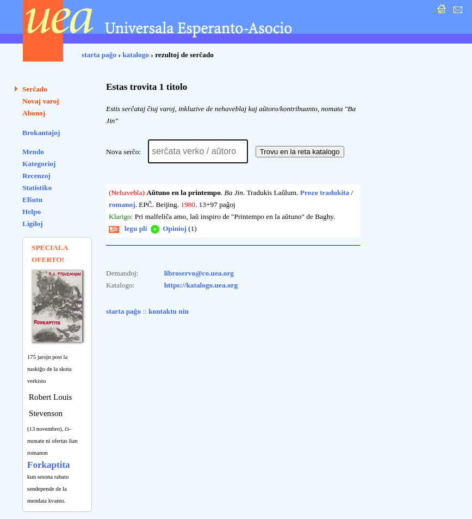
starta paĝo (99, 55)
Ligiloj (32, 223)
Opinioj (168, 228)
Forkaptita (48, 465)
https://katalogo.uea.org (201, 285)
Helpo (31, 211)
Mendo (33, 152)
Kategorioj (38, 164)
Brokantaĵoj (41, 133)
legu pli (128, 228)
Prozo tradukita (324, 192)
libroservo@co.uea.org (199, 273)
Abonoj (33, 113)
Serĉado (34, 89)
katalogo (135, 55)
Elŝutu (32, 200)
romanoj (122, 204)
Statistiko (37, 188)
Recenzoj (36, 176)
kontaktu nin (168, 311)
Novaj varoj (40, 101)
